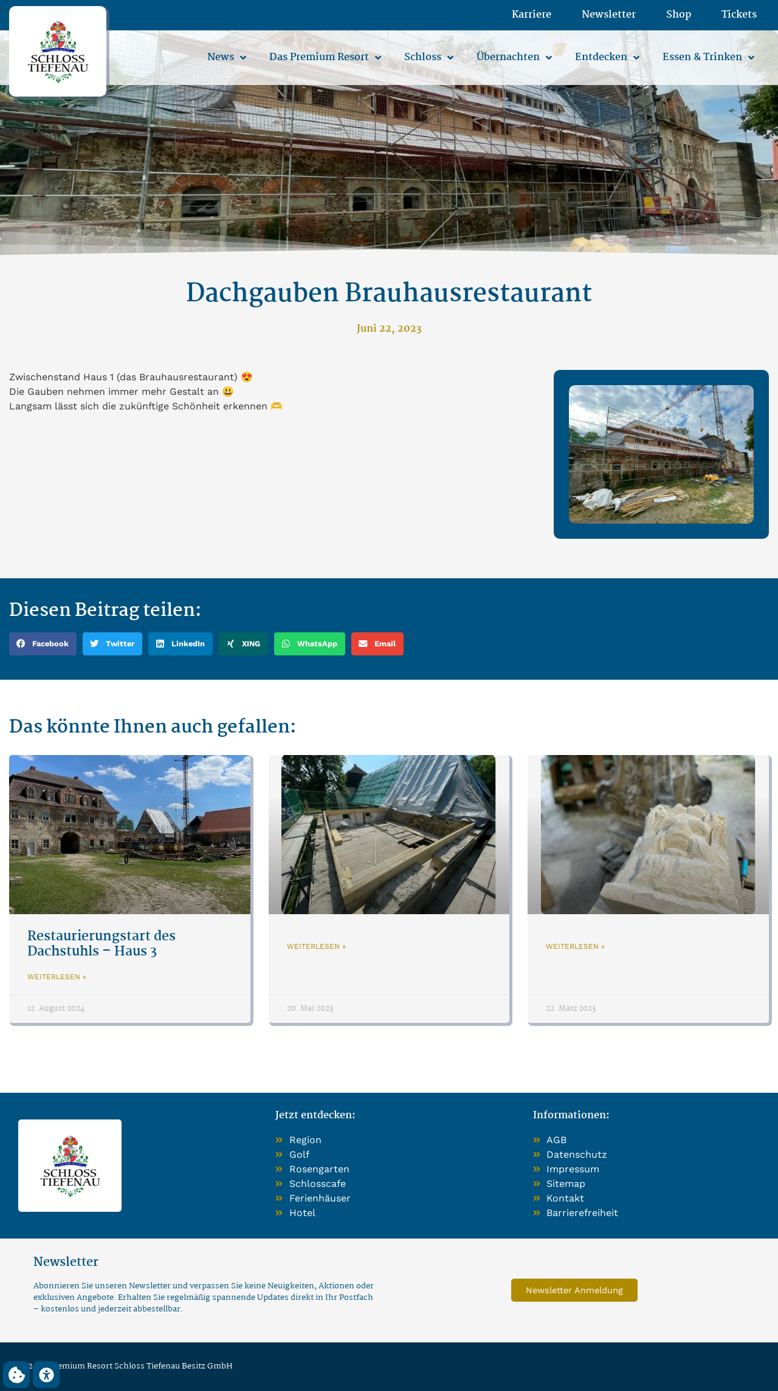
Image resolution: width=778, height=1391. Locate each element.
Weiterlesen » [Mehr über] (316, 946)
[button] (43, 643)
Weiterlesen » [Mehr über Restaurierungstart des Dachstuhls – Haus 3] (56, 976)
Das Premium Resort (325, 58)
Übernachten (514, 58)
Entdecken (607, 58)
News (226, 58)
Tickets (739, 15)
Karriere (531, 15)
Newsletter (609, 15)
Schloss (428, 58)
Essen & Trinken (708, 58)
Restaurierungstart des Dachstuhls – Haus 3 (101, 944)
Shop (678, 15)
